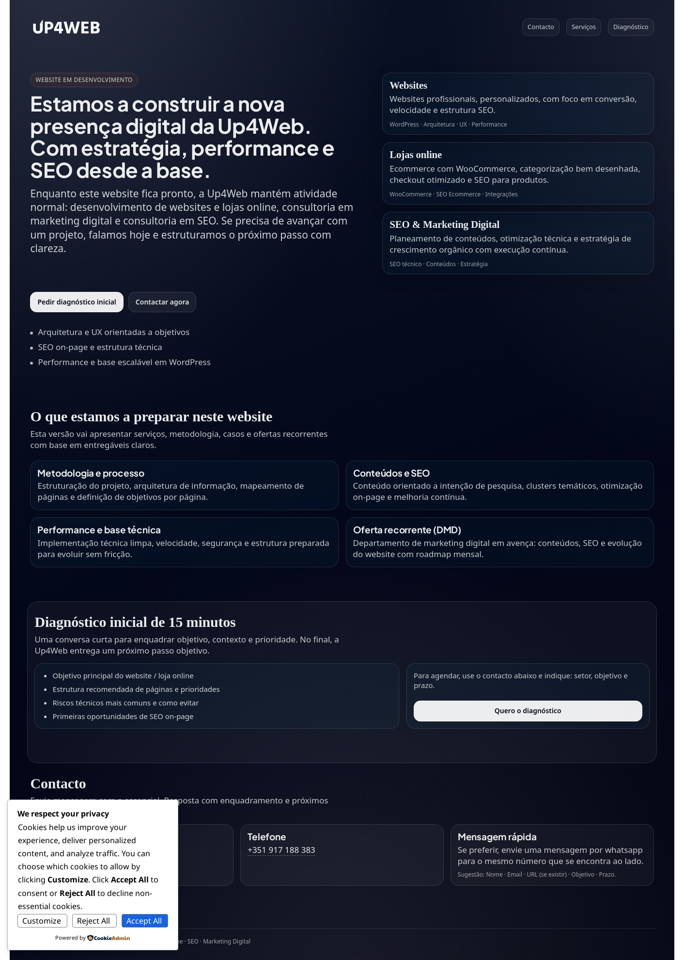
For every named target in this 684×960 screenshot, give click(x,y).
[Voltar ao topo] (66, 27)
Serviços (584, 26)
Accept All (144, 920)
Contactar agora (162, 301)
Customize (41, 920)
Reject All (93, 920)
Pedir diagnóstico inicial (76, 301)
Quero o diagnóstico (528, 710)
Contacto (541, 26)
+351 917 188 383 (281, 849)
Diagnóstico (630, 26)
